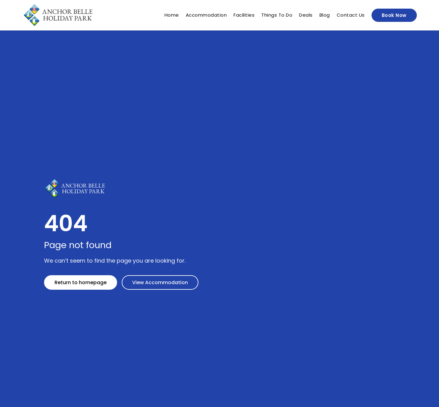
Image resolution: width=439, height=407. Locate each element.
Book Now (394, 15)
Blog (324, 15)
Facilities (244, 15)
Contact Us (351, 15)
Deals (306, 15)
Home (172, 15)
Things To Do (276, 15)
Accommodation (206, 15)
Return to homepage (81, 282)
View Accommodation (160, 282)
